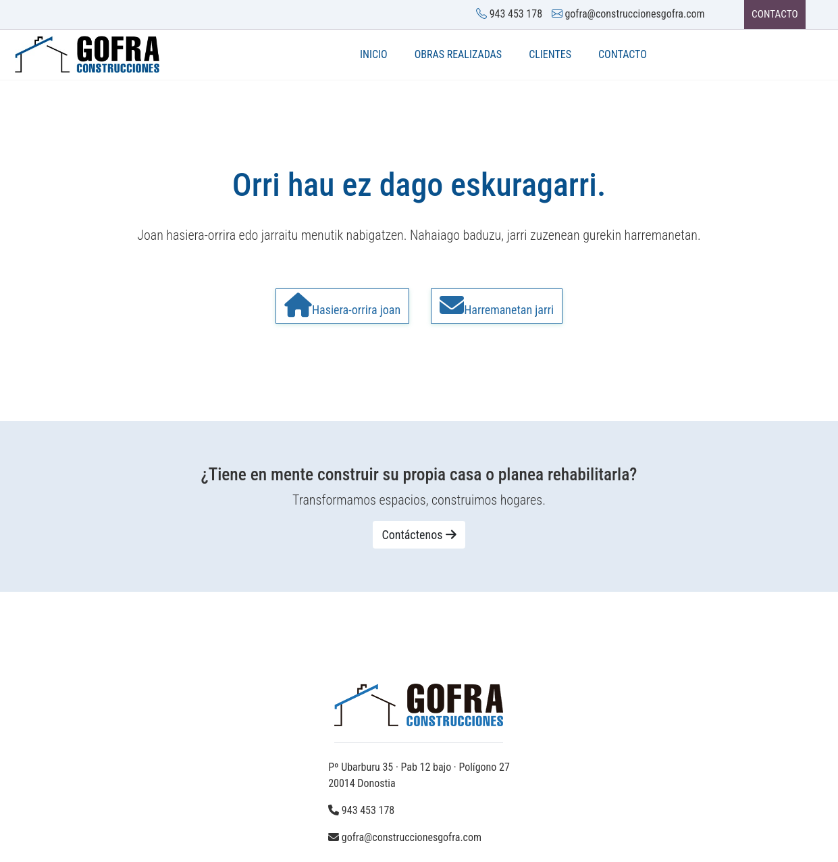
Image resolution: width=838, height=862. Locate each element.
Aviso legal (182, 834)
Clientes (550, 55)
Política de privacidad (266, 834)
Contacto (622, 55)
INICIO (374, 55)
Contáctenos (419, 538)
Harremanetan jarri (497, 306)
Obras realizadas (458, 55)
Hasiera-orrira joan (342, 306)
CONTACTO (771, 14)
